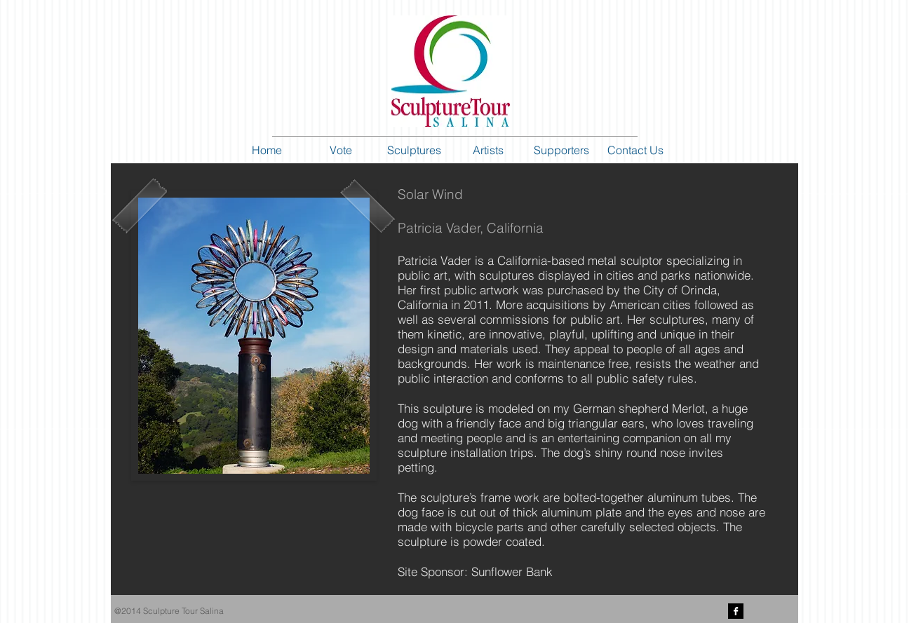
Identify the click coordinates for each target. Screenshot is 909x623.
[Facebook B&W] (735, 611)
